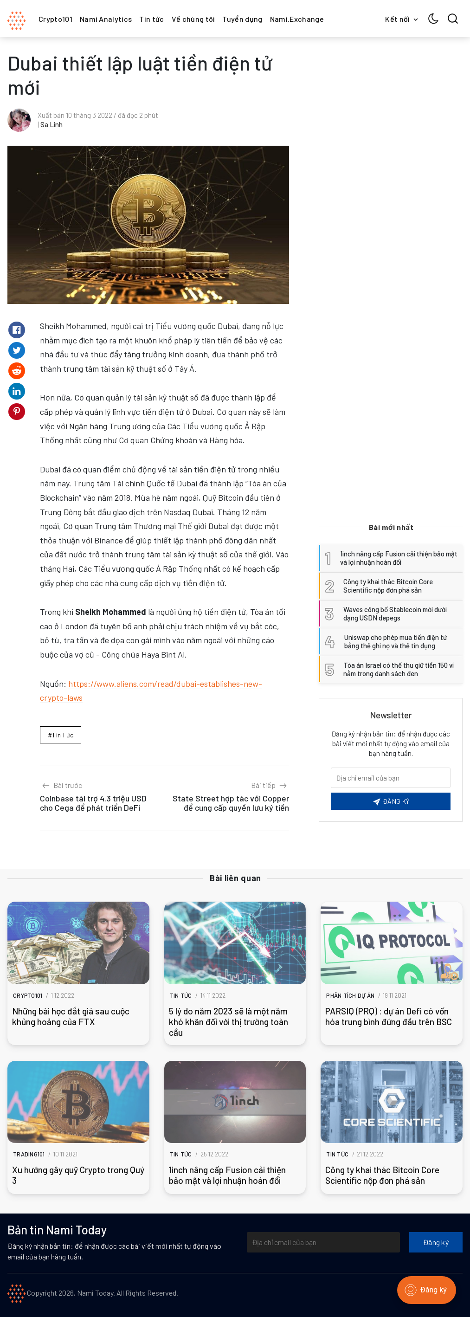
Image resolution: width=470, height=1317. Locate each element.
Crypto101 (55, 18)
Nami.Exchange (297, 18)
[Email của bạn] (391, 778)
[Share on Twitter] (16, 350)
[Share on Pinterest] (16, 411)
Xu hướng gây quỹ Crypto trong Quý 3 (78, 1175)
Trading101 (29, 1154)
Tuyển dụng (242, 18)
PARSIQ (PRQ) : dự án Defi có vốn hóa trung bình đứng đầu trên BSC (388, 1016)
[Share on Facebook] (16, 330)
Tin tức (151, 18)
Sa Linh (51, 124)
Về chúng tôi (193, 18)
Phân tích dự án (350, 995)
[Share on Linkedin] (16, 391)
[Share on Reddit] (16, 370)
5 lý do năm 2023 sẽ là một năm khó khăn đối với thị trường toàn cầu (228, 1022)
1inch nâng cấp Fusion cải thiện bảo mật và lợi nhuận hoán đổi (227, 1175)
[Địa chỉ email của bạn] (323, 1242)
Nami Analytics (106, 18)
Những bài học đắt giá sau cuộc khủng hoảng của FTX (70, 1016)
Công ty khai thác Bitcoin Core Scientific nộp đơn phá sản (382, 1175)
